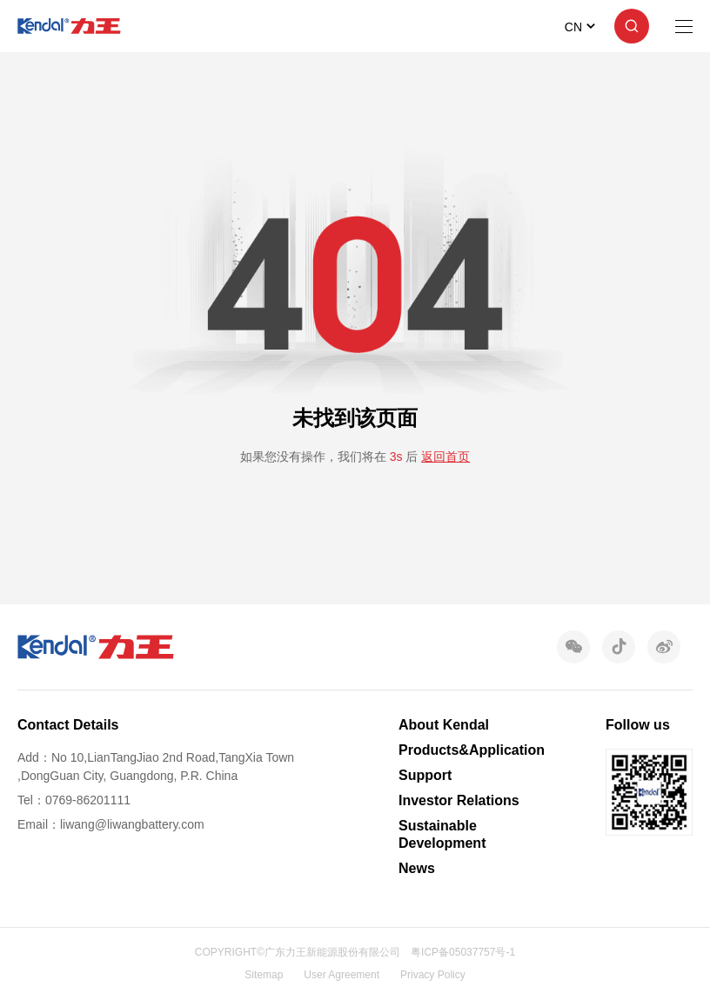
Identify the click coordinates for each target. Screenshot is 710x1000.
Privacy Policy (433, 975)
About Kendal (444, 724)
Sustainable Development (442, 834)
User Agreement (341, 975)
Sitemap (263, 975)
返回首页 (445, 456)
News (417, 868)
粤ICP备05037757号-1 (463, 952)
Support (425, 775)
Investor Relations (459, 800)
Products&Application (472, 750)
